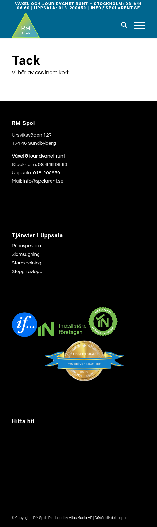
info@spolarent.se (115, 7)
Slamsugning (26, 254)
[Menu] (136, 25)
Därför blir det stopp (110, 518)
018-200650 (72, 7)
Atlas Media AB (80, 518)
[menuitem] (121, 25)
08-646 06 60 (52, 164)
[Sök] (121, 25)
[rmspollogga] (65, 25)
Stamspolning (26, 263)
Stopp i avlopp (27, 271)
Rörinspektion (26, 245)
